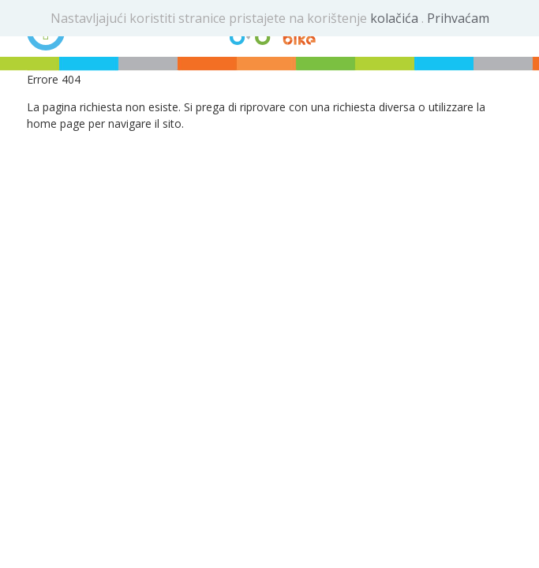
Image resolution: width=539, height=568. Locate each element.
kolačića (395, 18)
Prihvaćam (458, 18)
